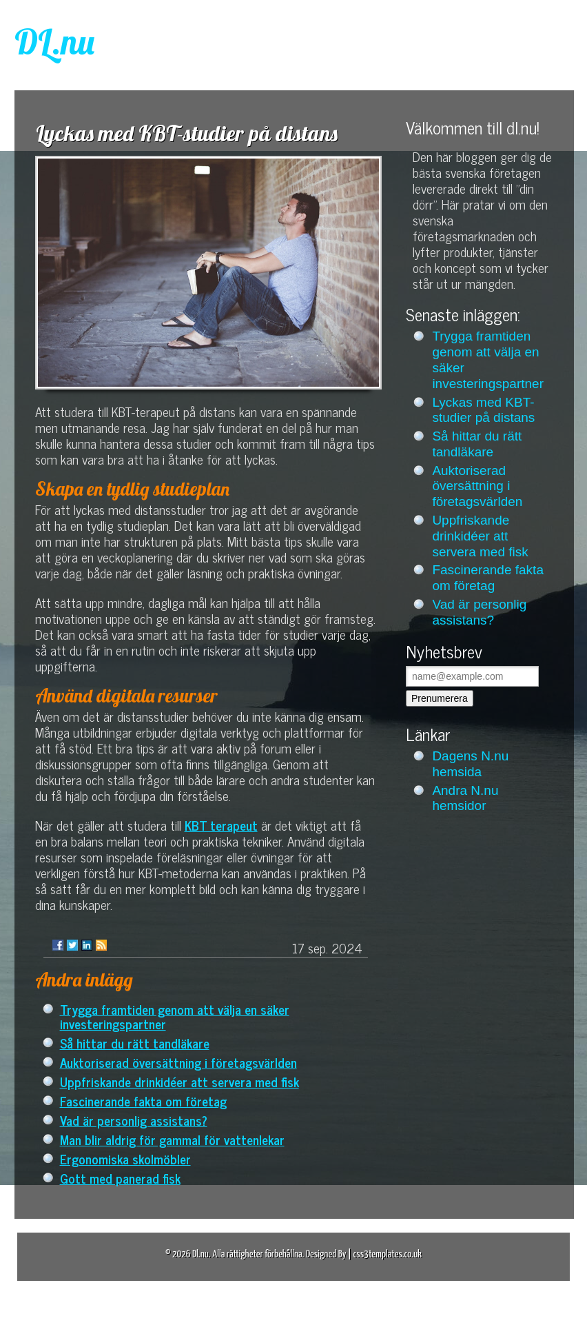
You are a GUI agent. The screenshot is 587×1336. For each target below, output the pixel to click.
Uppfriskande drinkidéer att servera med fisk (179, 1081)
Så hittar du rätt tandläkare (134, 1042)
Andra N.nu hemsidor (465, 798)
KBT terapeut (221, 825)
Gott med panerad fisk (120, 1177)
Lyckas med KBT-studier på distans (483, 410)
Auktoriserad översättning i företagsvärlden (178, 1062)
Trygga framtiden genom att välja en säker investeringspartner (174, 1016)
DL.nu (54, 41)
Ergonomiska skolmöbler (125, 1158)
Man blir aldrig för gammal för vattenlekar (172, 1139)
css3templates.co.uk (387, 1254)
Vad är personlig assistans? (133, 1120)
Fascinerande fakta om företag (143, 1100)
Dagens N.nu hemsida (470, 764)
